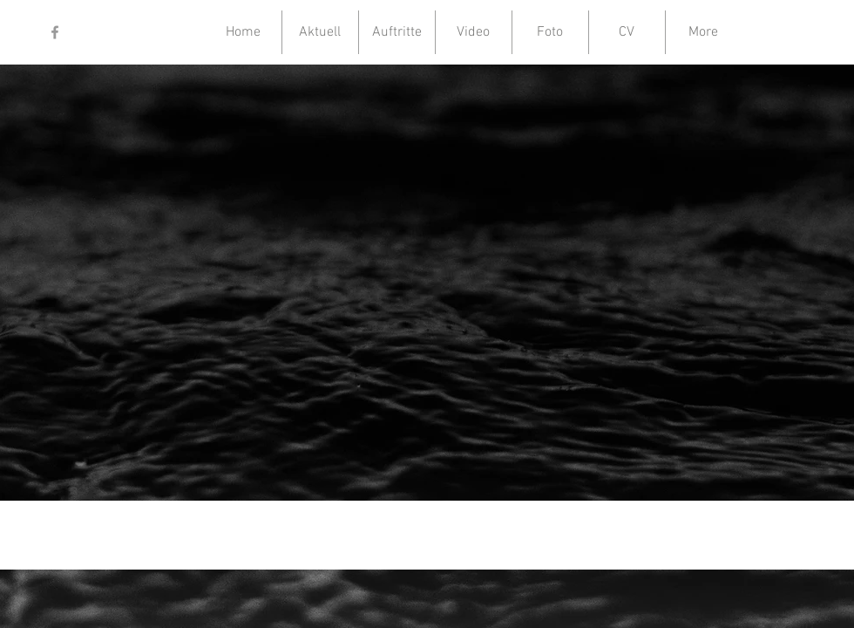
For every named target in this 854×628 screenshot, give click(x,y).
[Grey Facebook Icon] (55, 32)
